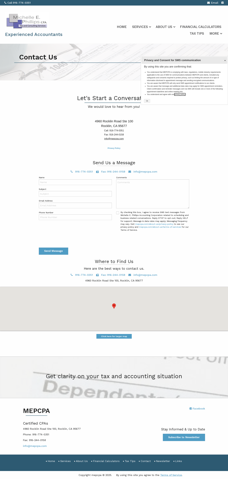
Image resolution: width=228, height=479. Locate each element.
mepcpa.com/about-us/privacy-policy (154, 224)
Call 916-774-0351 (17, 2)
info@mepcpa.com (142, 171)
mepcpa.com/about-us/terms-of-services (160, 227)
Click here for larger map (114, 336)
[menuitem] (122, 26)
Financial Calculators (200, 27)
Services (140, 27)
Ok (147, 101)
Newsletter (163, 461)
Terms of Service (171, 475)
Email (212, 3)
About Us (164, 27)
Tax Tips (197, 33)
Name (41, 177)
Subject (42, 189)
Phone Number (46, 212)
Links (178, 461)
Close (224, 60)
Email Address (46, 201)
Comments (121, 177)
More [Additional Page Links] (214, 33)
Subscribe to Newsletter (184, 437)
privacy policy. (179, 94)
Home (122, 27)
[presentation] (61, 239)
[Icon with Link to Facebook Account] (222, 2)
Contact (146, 461)
